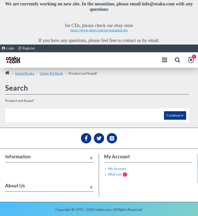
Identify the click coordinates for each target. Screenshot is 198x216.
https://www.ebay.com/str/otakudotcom (99, 30)
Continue (173, 115)
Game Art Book (51, 73)
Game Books (24, 73)
